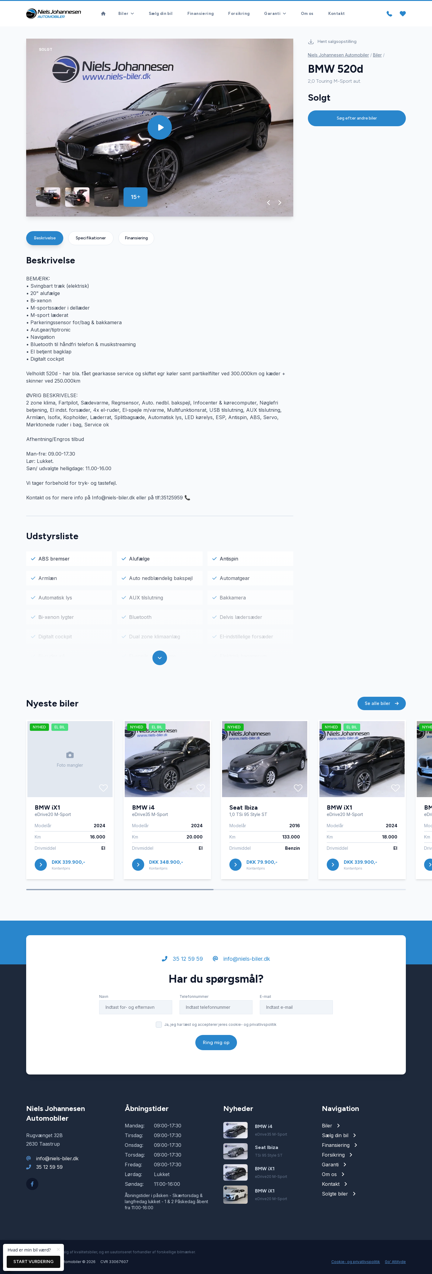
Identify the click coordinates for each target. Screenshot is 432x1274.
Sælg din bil (161, 13)
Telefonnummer (193, 997)
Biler (377, 54)
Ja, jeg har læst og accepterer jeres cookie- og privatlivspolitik (220, 1025)
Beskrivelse (45, 238)
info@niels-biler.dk (241, 960)
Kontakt (336, 13)
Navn (103, 997)
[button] (268, 202)
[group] (159, 128)
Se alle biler (382, 704)
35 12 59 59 (182, 960)
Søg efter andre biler (357, 118)
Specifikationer (91, 238)
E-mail (265, 997)
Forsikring (238, 13)
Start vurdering (33, 1261)
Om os (307, 13)
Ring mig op (216, 1044)
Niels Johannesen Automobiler (338, 54)
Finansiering (200, 13)
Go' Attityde (395, 1261)
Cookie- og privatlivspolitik (355, 1261)
